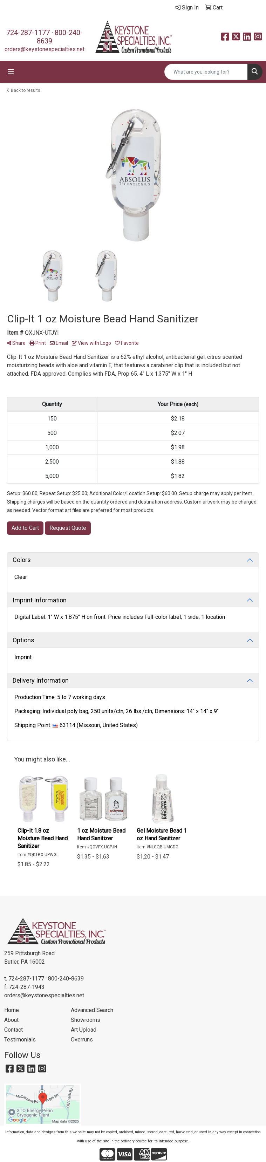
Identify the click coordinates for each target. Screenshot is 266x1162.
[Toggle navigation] (11, 72)
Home (11, 1010)
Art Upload (83, 1029)
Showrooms (85, 1020)
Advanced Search (92, 1010)
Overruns (82, 1039)
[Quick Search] (206, 72)
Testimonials (20, 1039)
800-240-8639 (66, 978)
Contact (13, 1029)
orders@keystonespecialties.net (44, 49)
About (11, 1020)
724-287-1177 (28, 32)
